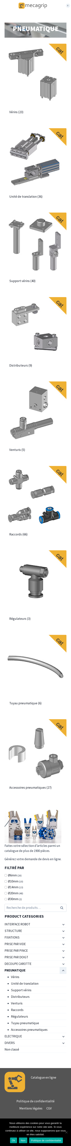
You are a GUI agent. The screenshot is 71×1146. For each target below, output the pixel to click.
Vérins (15, 977)
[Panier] (66, 6)
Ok (13, 1140)
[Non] (66, 1132)
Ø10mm (13, 881)
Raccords (17, 1010)
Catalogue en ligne (43, 1077)
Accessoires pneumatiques (29, 1030)
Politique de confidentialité (35, 1101)
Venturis (17, 1003)
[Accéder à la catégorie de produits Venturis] (35, 419)
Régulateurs (19, 1016)
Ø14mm (13, 887)
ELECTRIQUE (13, 1036)
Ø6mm (12, 875)
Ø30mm (13, 899)
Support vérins (21, 990)
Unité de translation (24, 983)
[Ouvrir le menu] (12, 5)
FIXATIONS (12, 937)
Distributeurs (20, 997)
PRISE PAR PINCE (16, 951)
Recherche (62, 908)
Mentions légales (30, 1108)
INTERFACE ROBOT (17, 924)
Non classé (12, 1049)
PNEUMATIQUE (15, 970)
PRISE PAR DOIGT (16, 957)
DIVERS (10, 1043)
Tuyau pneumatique (25, 1023)
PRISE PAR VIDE (15, 944)
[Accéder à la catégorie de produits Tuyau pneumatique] (35, 673)
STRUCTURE (13, 931)
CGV (49, 1108)
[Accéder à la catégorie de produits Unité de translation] (35, 166)
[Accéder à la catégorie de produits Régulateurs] (35, 588)
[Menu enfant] (63, 924)
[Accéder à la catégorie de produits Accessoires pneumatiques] (35, 757)
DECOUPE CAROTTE (18, 964)
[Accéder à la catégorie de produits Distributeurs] (35, 335)
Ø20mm (13, 893)
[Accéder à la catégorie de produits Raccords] (35, 504)
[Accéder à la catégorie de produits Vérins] (35, 82)
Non (23, 1140)
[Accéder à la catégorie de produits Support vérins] (35, 251)
